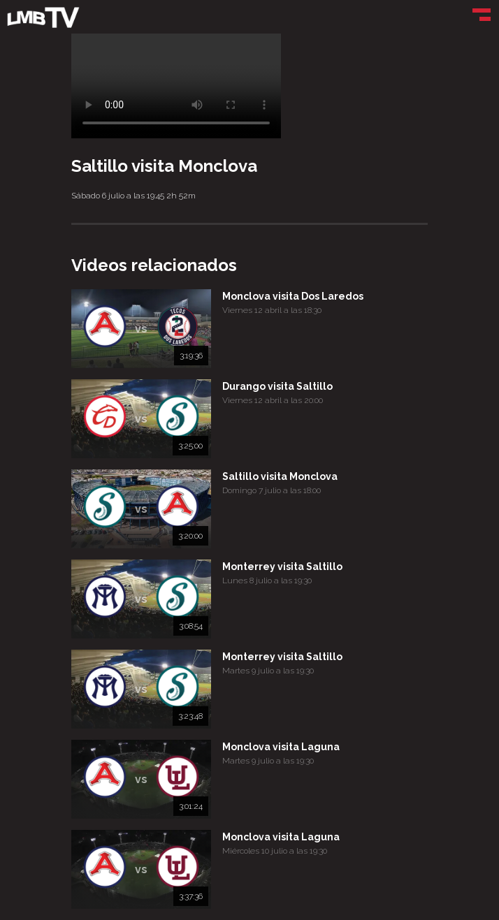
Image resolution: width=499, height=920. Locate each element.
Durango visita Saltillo (277, 386)
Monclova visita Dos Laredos (292, 296)
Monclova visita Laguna (281, 746)
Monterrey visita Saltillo (282, 566)
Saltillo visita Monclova (280, 476)
